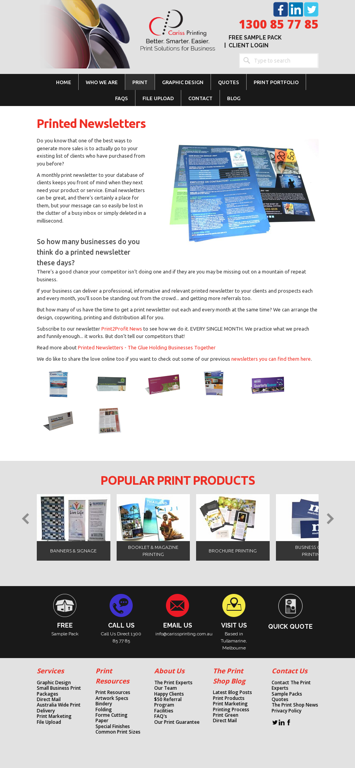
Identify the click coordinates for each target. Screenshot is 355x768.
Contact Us (289, 670)
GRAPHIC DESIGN (183, 82)
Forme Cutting (112, 715)
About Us (169, 670)
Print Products (229, 698)
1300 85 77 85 (279, 24)
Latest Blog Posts (232, 692)
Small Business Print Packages (59, 691)
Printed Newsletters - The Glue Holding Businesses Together (147, 347)
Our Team (165, 688)
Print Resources (113, 692)
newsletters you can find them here (271, 359)
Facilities (163, 711)
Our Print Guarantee (177, 722)
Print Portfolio (276, 82)
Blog (233, 98)
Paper (102, 720)
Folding (104, 709)
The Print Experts (173, 682)
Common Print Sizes (118, 732)
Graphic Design (54, 682)
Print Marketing (54, 716)
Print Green (225, 715)
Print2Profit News (121, 328)
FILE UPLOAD (158, 98)
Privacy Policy (286, 711)
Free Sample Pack (255, 37)
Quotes (228, 82)
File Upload (49, 722)
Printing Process (231, 709)
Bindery (104, 704)
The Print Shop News (295, 705)
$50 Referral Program (168, 702)
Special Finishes (113, 726)
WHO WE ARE (102, 82)
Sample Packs (287, 694)
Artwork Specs (112, 698)
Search (246, 60)
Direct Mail (49, 699)
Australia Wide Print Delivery (59, 708)
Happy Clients (169, 694)
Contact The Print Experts (291, 685)
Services (50, 670)
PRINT (140, 82)
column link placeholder (52, 614)
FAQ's (160, 716)
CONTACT (200, 98)
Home (63, 82)
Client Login (249, 45)
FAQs (121, 98)
